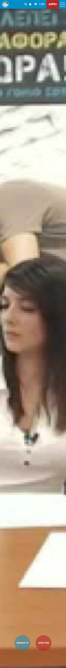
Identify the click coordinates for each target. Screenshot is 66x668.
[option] (33, 334)
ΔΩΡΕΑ (53, 4)
